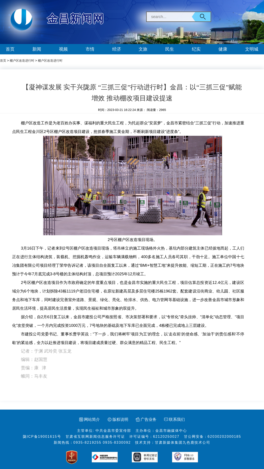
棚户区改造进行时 (22, 60)
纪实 (196, 49)
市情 (90, 49)
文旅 (143, 49)
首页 (10, 49)
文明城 (251, 49)
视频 (63, 49)
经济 (116, 49)
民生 (169, 49)
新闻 (36, 49)
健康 (222, 49)
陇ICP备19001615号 (42, 436)
